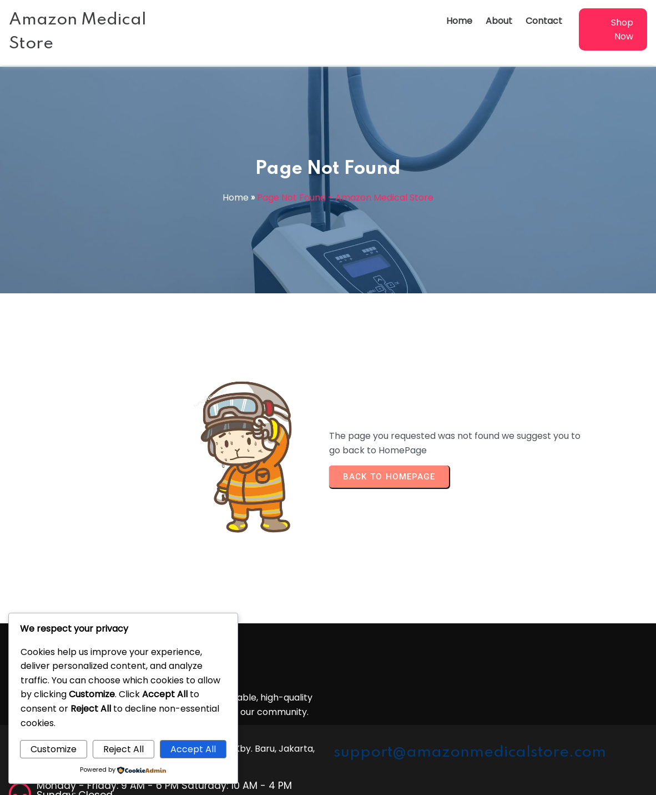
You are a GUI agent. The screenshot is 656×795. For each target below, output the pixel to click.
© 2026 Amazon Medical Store (328, 782)
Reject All (123, 749)
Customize (54, 749)
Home (236, 197)
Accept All (193, 749)
